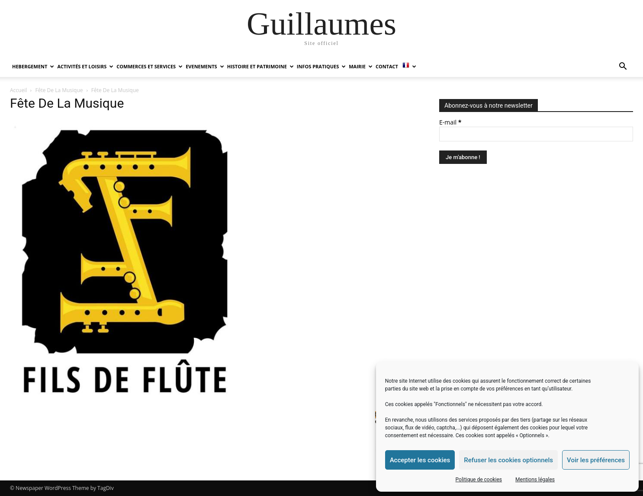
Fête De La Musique (59, 90)
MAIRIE (361, 66)
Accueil (18, 90)
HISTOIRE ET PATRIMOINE (260, 66)
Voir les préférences (596, 460)
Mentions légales (535, 480)
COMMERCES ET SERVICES (149, 66)
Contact (387, 66)
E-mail (450, 122)
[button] (622, 67)
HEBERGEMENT (33, 66)
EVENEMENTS (205, 66)
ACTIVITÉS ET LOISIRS (85, 66)
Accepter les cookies (420, 460)
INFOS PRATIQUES (321, 66)
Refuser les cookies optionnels (508, 460)
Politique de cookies (479, 480)
